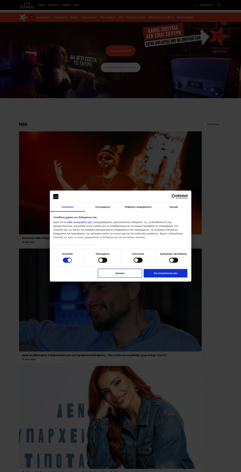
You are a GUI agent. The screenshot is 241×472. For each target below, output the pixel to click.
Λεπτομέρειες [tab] (103, 207)
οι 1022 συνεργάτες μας (78, 222)
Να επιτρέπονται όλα (165, 273)
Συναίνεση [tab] (67, 207)
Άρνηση (120, 273)
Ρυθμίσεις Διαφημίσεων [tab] (138, 207)
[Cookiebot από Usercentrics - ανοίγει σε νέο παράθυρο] (174, 196)
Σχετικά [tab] (173, 207)
